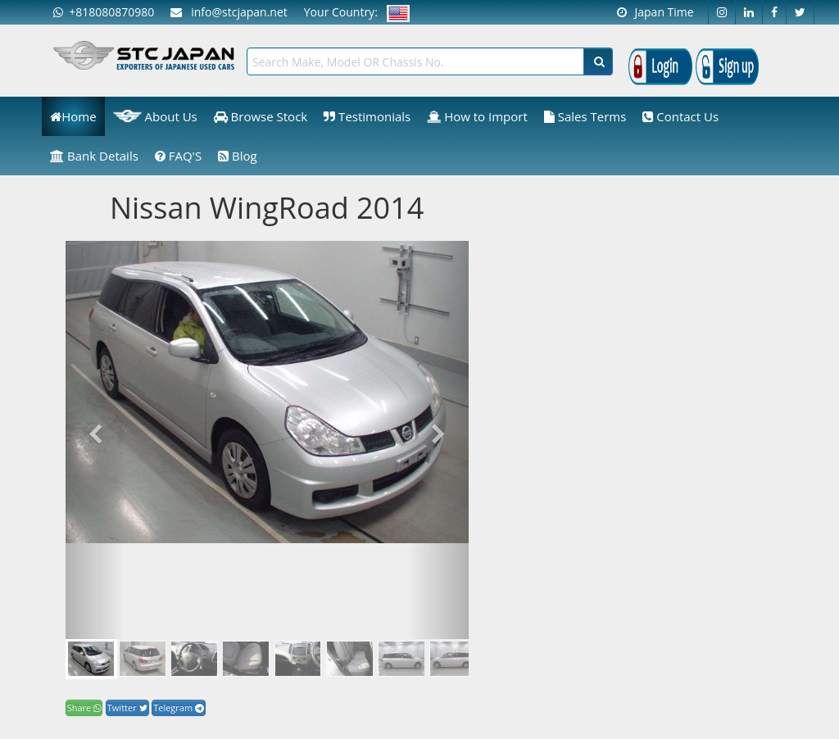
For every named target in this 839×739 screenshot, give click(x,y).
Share (84, 707)
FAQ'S (178, 155)
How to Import (477, 116)
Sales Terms (585, 116)
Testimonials (367, 116)
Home (73, 116)
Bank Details (94, 155)
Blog (237, 155)
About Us (155, 116)
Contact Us (680, 116)
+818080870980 (103, 12)
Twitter (127, 707)
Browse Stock (261, 116)
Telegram (178, 707)
